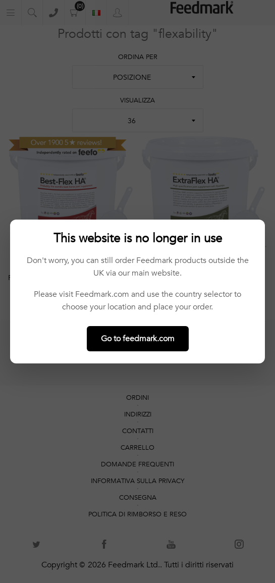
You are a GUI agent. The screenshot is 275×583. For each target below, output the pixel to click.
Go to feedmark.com (138, 338)
